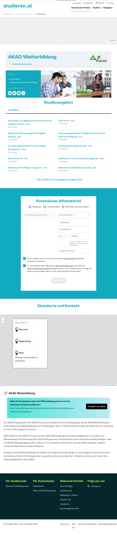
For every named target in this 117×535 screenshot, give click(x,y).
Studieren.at (8, 14)
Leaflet (103, 385)
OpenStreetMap (112, 385)
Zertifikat (13, 110)
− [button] (3, 321)
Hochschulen (69, 258)
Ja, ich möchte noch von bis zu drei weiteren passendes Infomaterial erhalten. (55, 259)
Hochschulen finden (80, 7)
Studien (96, 7)
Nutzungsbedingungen (65, 266)
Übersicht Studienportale (17, 486)
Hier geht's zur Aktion (96, 406)
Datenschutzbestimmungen (38, 268)
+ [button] (3, 317)
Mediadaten (38, 486)
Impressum (65, 524)
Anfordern (58, 280)
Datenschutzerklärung (87, 524)
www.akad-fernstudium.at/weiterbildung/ (24, 81)
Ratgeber (107, 7)
